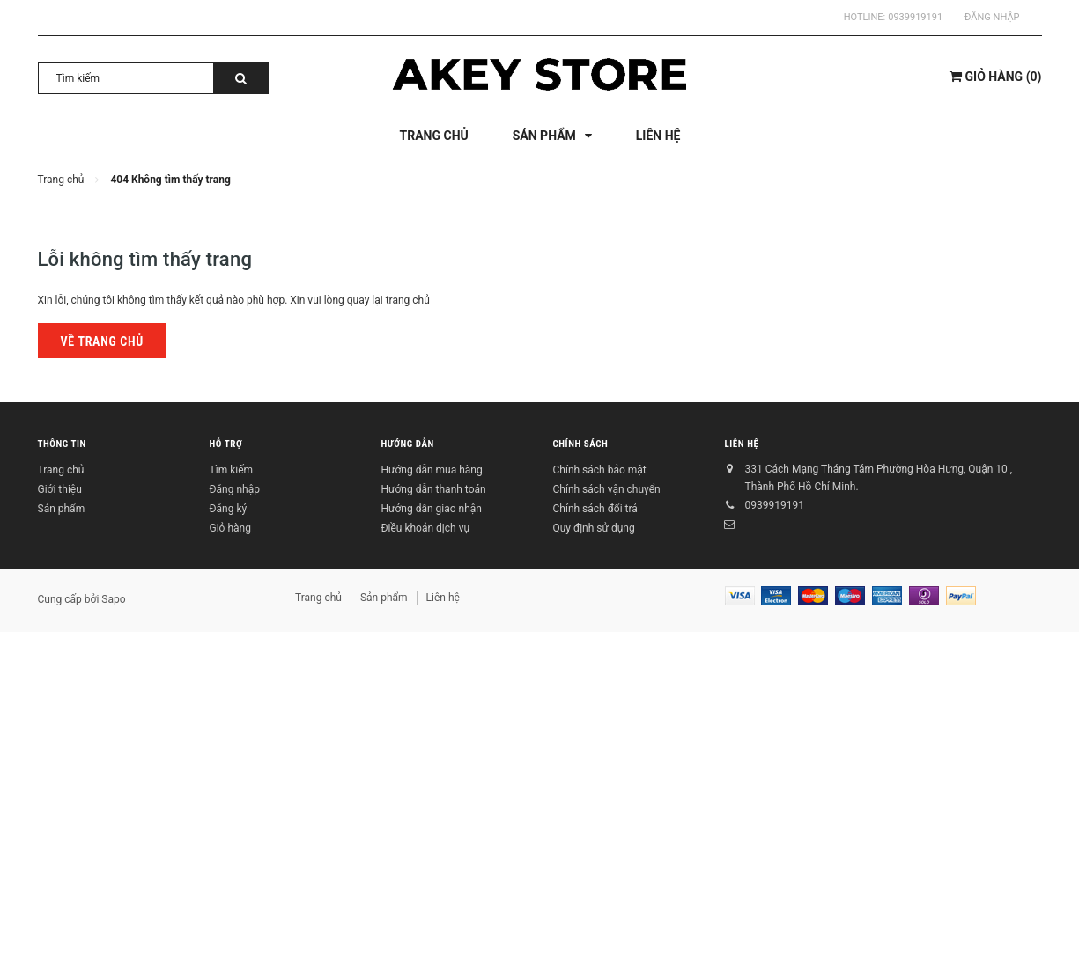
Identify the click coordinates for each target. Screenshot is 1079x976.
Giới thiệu (60, 489)
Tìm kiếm (232, 470)
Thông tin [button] (62, 445)
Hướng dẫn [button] (407, 445)
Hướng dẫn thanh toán (433, 489)
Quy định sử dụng (594, 528)
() (995, 77)
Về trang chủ (102, 341)
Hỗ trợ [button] (226, 445)
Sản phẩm (61, 509)
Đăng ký (229, 509)
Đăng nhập (991, 17)
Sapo (113, 599)
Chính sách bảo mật (600, 470)
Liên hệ (742, 445)
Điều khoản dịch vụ (425, 528)
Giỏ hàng (230, 528)
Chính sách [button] (581, 445)
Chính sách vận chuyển (607, 489)
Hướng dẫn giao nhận (431, 509)
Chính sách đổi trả (595, 509)
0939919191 (915, 17)
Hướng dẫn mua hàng (432, 470)
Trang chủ (61, 470)
